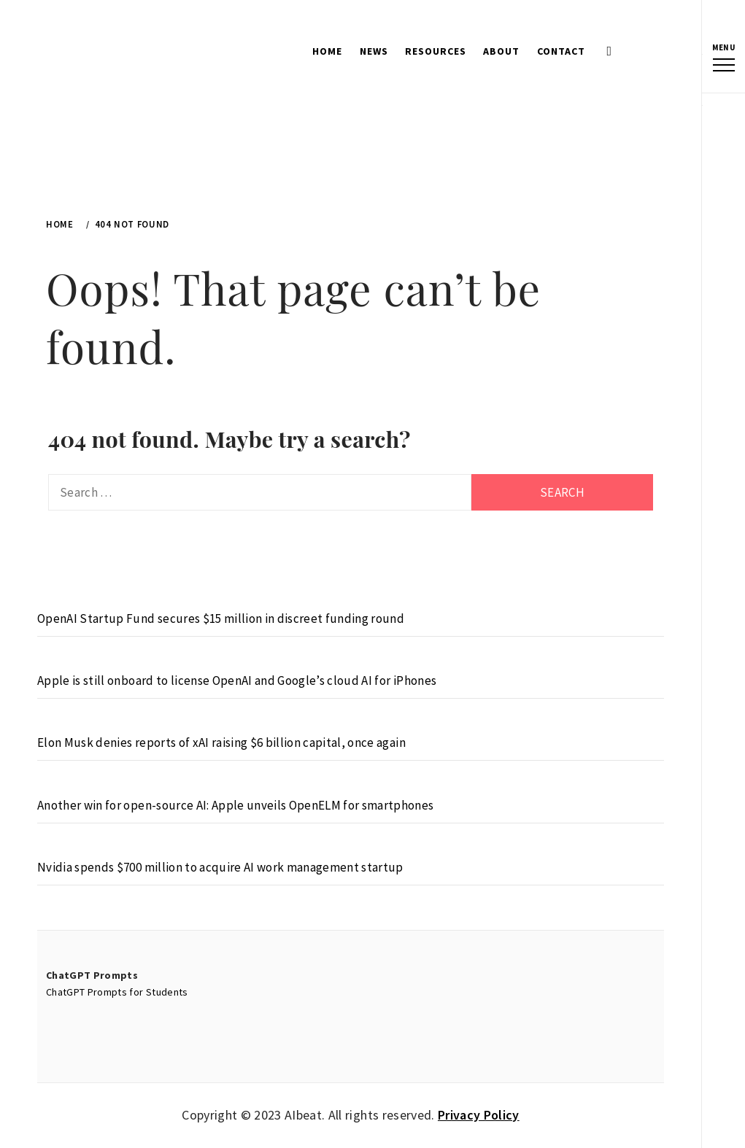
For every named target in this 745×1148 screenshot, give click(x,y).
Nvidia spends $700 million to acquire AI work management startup (220, 867)
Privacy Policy (479, 1114)
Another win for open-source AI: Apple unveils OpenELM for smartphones (235, 805)
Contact (561, 51)
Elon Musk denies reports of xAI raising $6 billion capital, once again (221, 742)
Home (327, 51)
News (374, 51)
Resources (435, 51)
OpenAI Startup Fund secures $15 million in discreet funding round (220, 618)
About (501, 51)
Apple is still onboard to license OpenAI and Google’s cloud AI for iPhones (236, 680)
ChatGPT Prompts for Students (117, 991)
